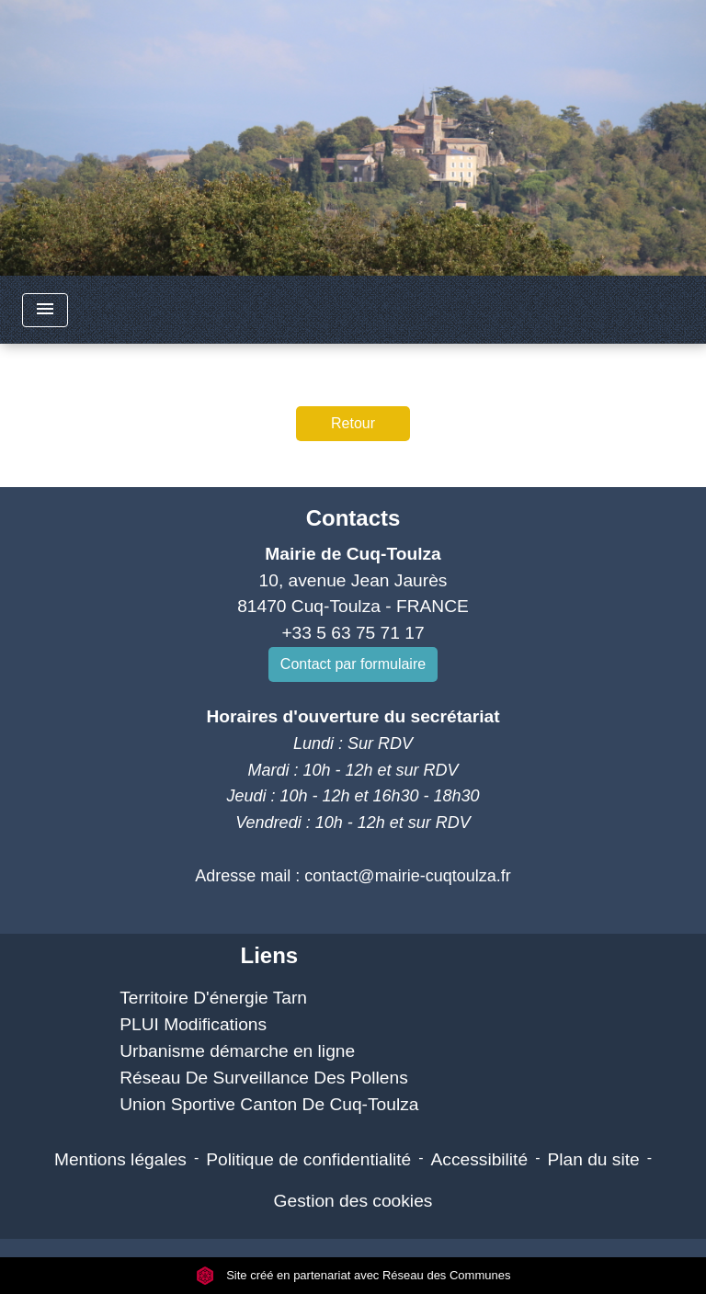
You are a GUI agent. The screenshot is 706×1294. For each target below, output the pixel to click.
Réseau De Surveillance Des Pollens (264, 1077)
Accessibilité (480, 1159)
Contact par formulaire (353, 664)
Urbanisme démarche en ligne (237, 1051)
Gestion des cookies (353, 1200)
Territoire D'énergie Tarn (213, 997)
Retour (353, 423)
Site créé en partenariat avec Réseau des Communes (353, 1275)
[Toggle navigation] (45, 310)
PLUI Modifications (193, 1024)
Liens (269, 955)
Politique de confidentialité (308, 1159)
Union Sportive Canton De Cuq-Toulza (269, 1104)
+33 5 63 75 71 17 (352, 632)
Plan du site (593, 1159)
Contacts (353, 517)
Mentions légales (120, 1159)
